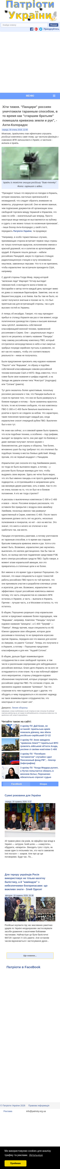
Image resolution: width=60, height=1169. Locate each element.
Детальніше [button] (36, 1155)
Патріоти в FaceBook (23, 967)
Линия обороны (20, 707)
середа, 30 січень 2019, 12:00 (15, 130)
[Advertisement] (29, 62)
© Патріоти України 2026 (12, 1105)
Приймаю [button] (15, 1163)
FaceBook (16, 784)
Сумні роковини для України (23, 795)
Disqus (43, 784)
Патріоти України (22, 231)
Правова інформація (38, 1105)
